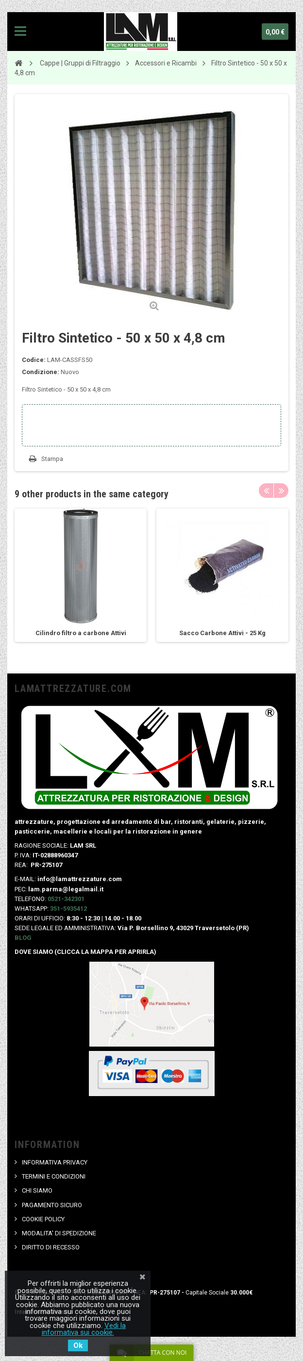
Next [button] (281, 490)
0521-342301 (66, 898)
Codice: (34, 359)
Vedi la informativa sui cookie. (84, 1329)
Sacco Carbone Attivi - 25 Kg (222, 633)
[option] (81, 575)
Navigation (20, 31)
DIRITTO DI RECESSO (51, 1247)
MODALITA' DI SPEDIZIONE (59, 1233)
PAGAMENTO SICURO (52, 1205)
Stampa (52, 458)
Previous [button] (266, 490)
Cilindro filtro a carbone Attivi (80, 633)
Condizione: (40, 372)
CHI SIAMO (37, 1190)
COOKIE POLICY (43, 1219)
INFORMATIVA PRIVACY (54, 1162)
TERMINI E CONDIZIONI (53, 1176)
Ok (78, 1345)
